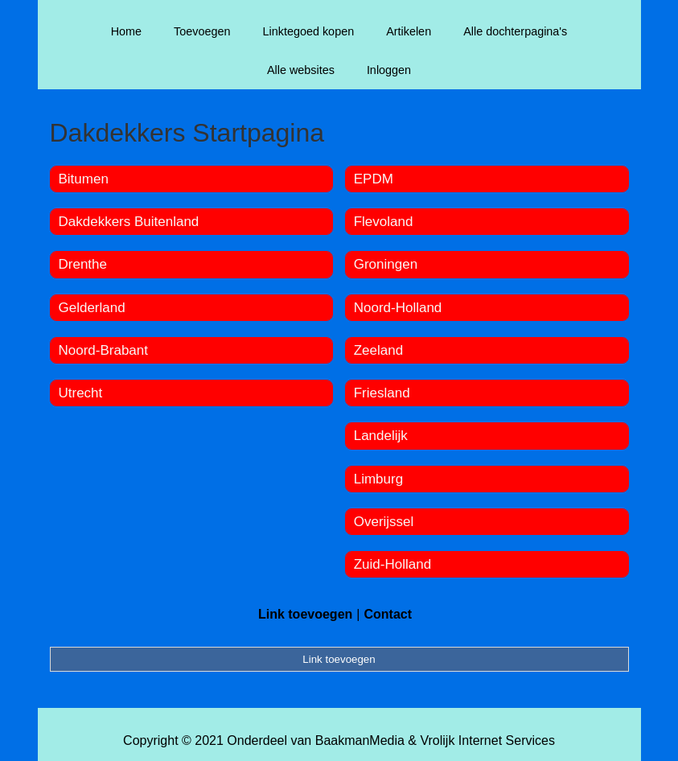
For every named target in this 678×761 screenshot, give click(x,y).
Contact (388, 614)
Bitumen (84, 179)
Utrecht (81, 393)
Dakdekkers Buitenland (129, 221)
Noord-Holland (398, 307)
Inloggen (389, 70)
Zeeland (378, 350)
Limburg (378, 479)
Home (126, 31)
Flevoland (383, 221)
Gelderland (92, 307)
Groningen (385, 264)
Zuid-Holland (392, 564)
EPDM (373, 179)
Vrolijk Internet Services (487, 740)
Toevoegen (202, 31)
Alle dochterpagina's (515, 31)
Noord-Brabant (104, 350)
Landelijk (381, 435)
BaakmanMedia (360, 740)
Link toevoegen (305, 614)
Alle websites (301, 70)
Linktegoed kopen (309, 31)
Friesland (382, 393)
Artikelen (408, 31)
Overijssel (384, 521)
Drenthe (83, 264)
